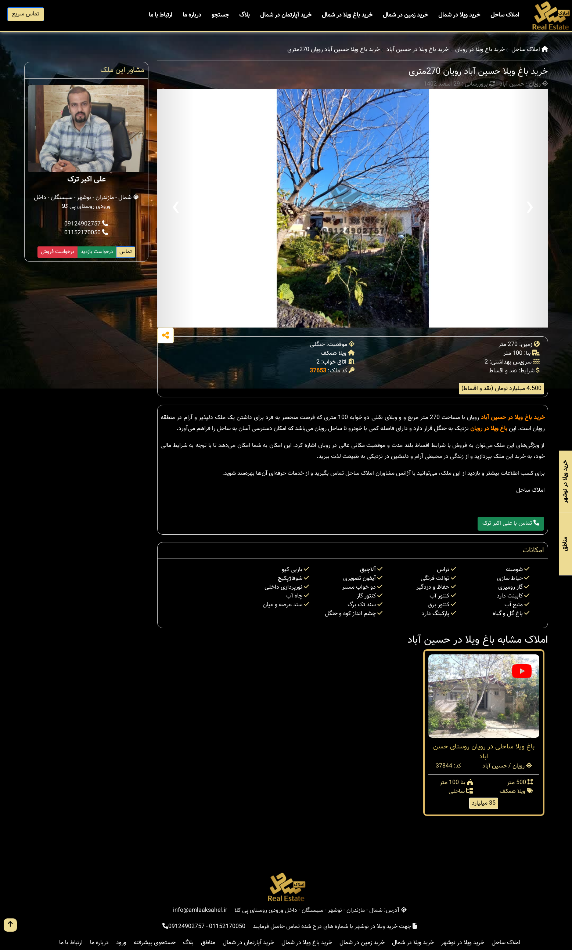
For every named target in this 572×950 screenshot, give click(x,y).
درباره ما (192, 15)
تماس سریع (25, 14)
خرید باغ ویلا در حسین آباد (417, 50)
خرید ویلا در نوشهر (462, 942)
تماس (125, 252)
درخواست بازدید (97, 252)
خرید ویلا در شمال (459, 15)
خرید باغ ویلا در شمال (347, 15)
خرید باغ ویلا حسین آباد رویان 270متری (333, 50)
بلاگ (244, 15)
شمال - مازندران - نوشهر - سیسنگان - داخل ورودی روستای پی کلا (86, 202)
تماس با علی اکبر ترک (510, 523)
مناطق (208, 942)
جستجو (220, 15)
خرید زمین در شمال (405, 15)
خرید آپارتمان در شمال (286, 15)
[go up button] (10, 925)
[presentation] (175, 208)
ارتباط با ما (160, 15)
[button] (340, 319)
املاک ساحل (504, 15)
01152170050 (86, 233)
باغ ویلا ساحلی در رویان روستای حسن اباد (484, 752)
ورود (121, 942)
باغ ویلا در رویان (488, 428)
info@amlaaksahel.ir (200, 910)
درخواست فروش (58, 252)
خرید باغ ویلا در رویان (480, 50)
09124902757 (86, 224)
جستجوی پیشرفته (155, 942)
